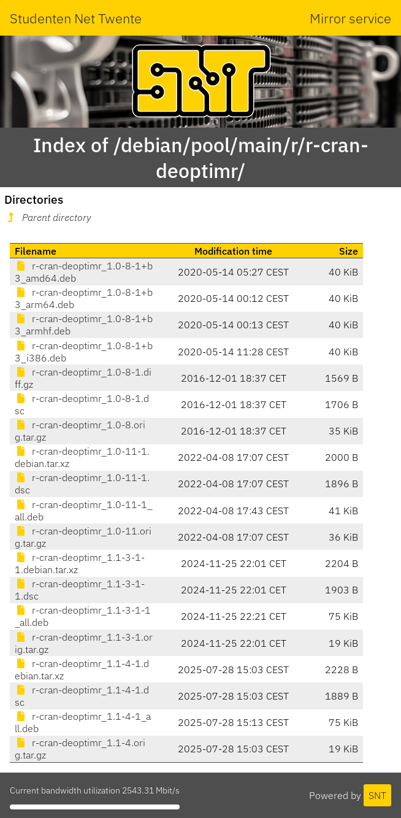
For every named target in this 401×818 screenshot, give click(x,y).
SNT (377, 795)
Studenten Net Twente (76, 18)
